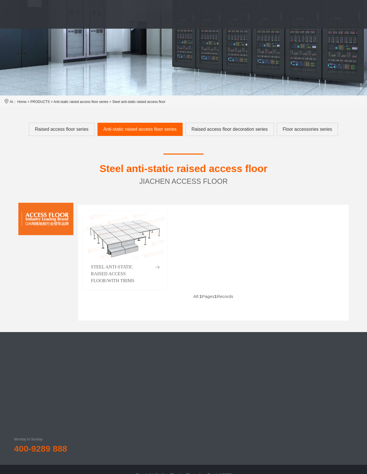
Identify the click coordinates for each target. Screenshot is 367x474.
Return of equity (245, 379)
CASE (209, 14)
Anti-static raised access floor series (80, 102)
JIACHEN (106, 14)
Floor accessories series (307, 129)
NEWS (236, 14)
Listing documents (247, 398)
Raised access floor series (62, 129)
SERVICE (179, 14)
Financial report (245, 388)
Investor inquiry (245, 427)
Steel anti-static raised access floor (138, 102)
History (136, 387)
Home (21, 102)
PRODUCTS (143, 14)
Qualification (141, 397)
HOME (75, 14)
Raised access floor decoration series (230, 129)
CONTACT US (310, 14)
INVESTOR (269, 14)
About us (137, 377)
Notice (237, 369)
